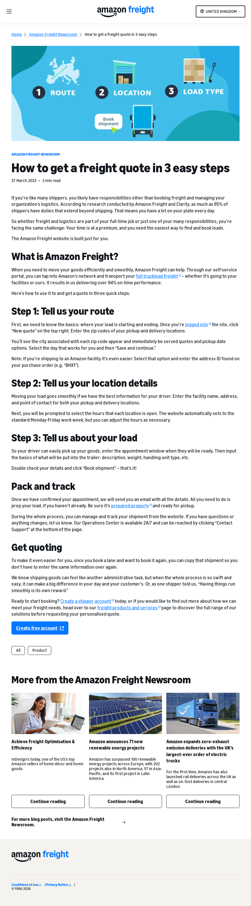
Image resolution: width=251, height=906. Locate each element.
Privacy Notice (58, 884)
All (18, 650)
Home (16, 34)
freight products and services (129, 607)
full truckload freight (158, 276)
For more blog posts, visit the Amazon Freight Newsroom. (68, 822)
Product (39, 650)
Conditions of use (26, 884)
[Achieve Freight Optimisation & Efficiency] (48, 713)
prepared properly (131, 505)
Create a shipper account (87, 601)
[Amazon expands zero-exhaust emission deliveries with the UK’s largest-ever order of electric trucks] (203, 713)
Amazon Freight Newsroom (53, 34)
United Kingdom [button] (221, 11)
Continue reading (48, 801)
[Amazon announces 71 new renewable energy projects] (125, 713)
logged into (198, 324)
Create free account (40, 628)
